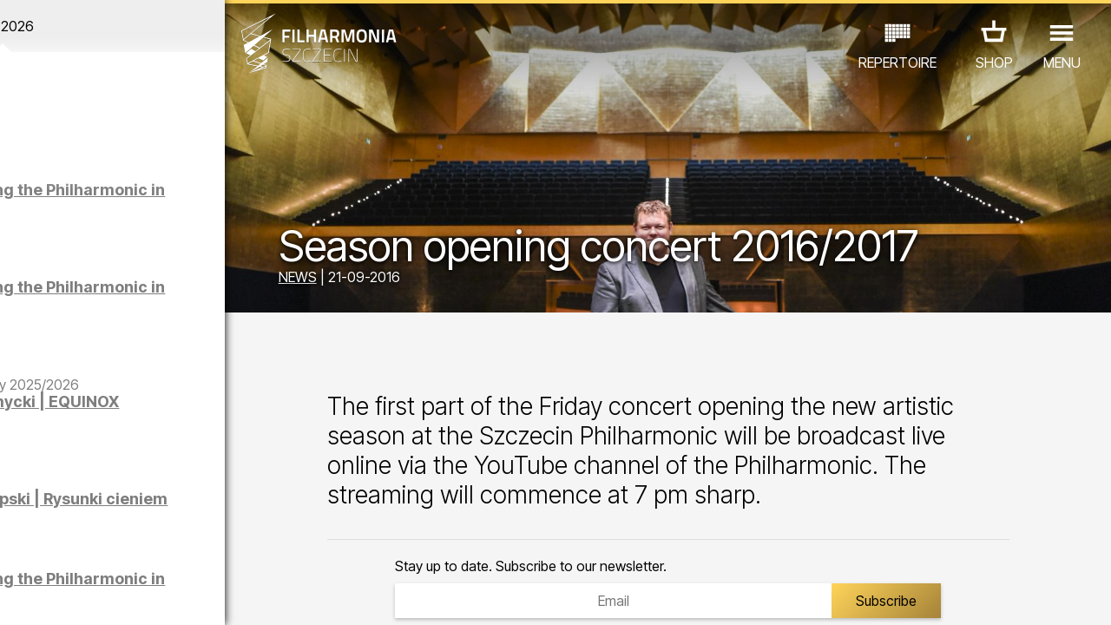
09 (196, 595)
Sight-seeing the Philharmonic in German (186, 295)
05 (106, 595)
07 (151, 595)
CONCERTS (66, 524)
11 (240, 595)
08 (173, 595)
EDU (135, 524)
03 (61, 595)
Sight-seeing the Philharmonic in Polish (178, 198)
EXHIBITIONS (209, 524)
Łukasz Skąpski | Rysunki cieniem (157, 507)
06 (128, 595)
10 (219, 595)
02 (39, 595)
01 (16, 595)
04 (84, 595)
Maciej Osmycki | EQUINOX (159, 410)
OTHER (140, 549)
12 (263, 595)
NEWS (358, 279)
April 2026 (144, 26)
